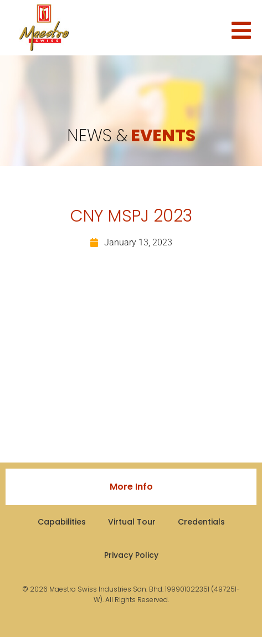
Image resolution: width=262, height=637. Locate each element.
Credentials (201, 521)
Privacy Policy (131, 555)
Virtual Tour (132, 521)
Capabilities (62, 521)
